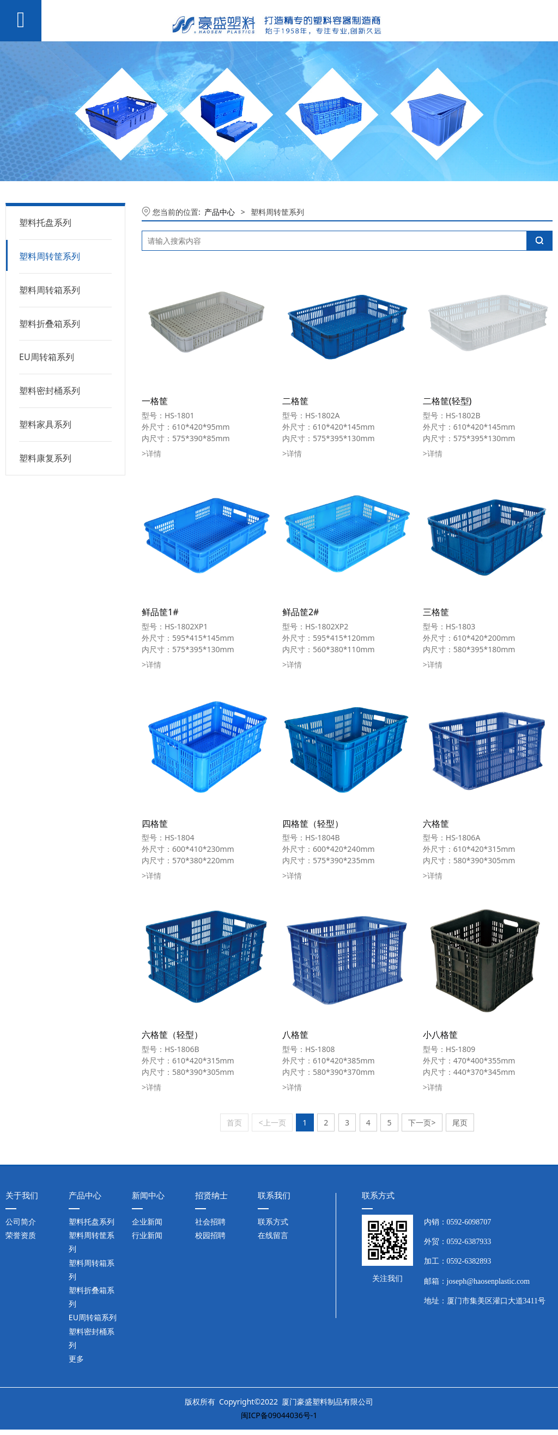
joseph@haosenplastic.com (488, 1281)
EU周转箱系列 (46, 357)
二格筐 (295, 401)
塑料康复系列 (45, 458)
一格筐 (155, 401)
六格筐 (436, 824)
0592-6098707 (469, 1222)
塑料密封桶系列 (49, 391)
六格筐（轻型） (172, 1035)
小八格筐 (440, 1035)
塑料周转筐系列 (49, 256)
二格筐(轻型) (447, 401)
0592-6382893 (469, 1261)
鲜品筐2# (300, 612)
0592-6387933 (469, 1242)
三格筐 (436, 612)
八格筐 (295, 1035)
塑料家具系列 (45, 424)
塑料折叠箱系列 (49, 324)
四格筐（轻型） (312, 824)
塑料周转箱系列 (49, 290)
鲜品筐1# (160, 612)
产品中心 (219, 212)
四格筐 (155, 824)
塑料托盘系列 (45, 222)
